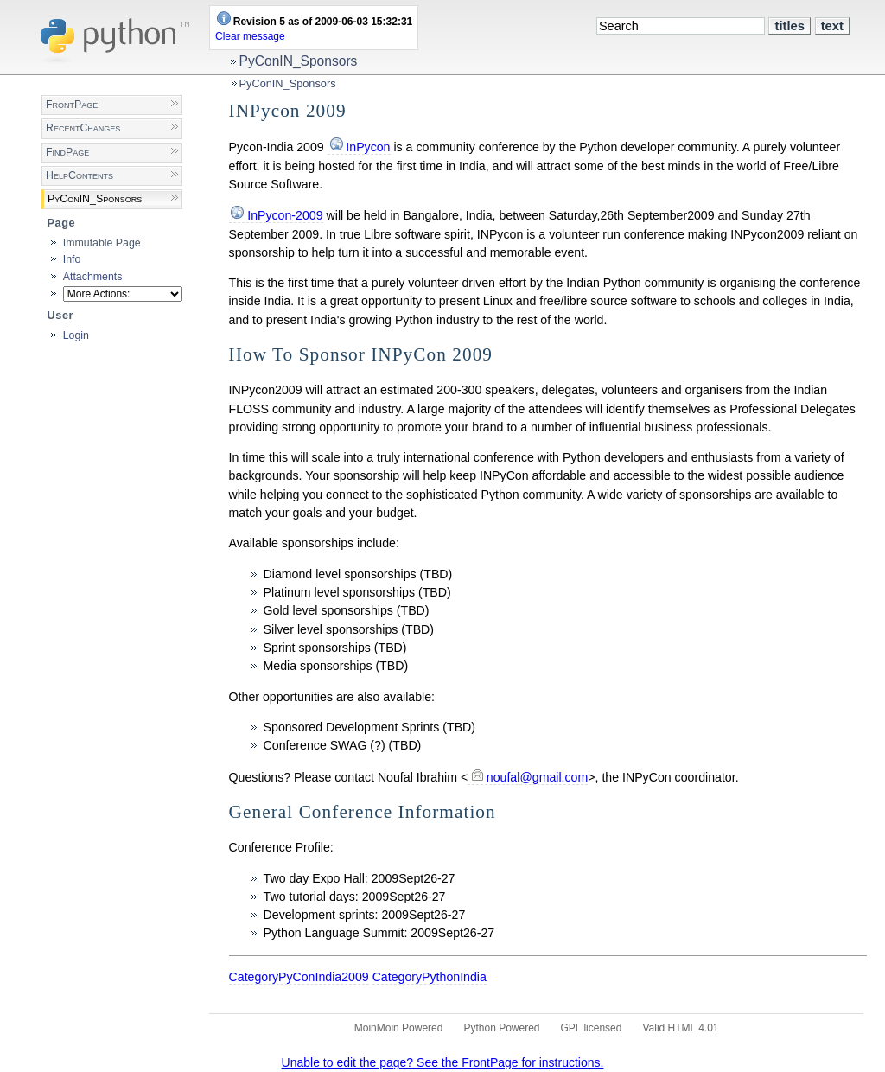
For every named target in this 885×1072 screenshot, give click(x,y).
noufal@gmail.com (537, 777)
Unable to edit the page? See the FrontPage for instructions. (443, 1062)
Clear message (250, 36)
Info (72, 259)
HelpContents (79, 175)
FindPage (67, 152)
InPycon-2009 (284, 215)
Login (76, 335)
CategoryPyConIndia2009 (299, 977)
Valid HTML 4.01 (680, 1028)
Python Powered (501, 1028)
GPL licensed (591, 1028)
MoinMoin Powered (398, 1028)
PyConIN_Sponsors (298, 61)
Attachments (93, 277)
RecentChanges (83, 128)
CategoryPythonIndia (429, 977)
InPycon (368, 147)
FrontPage (72, 105)
